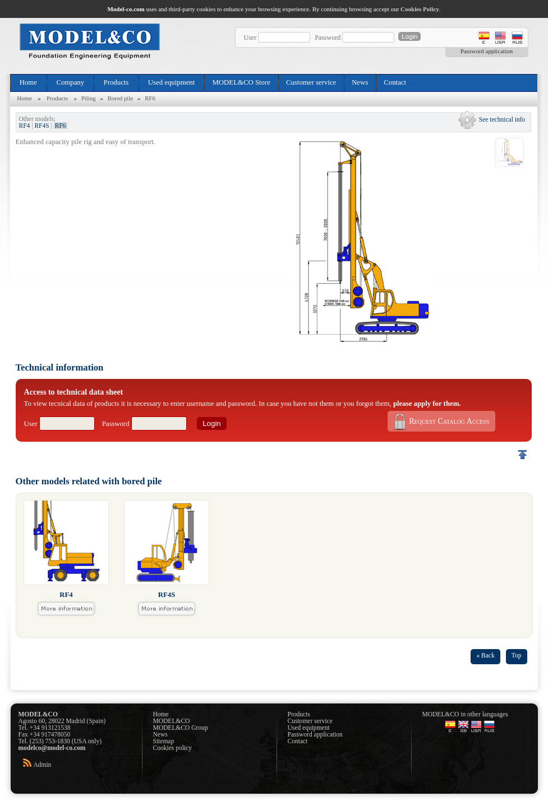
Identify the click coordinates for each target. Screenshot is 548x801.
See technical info (502, 119)
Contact (395, 82)
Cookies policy (172, 747)
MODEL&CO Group (180, 727)
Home (28, 82)
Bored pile (120, 98)
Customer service (311, 82)
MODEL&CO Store (241, 82)
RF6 (150, 98)
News (360, 82)
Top (517, 655)
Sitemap (163, 741)
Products (116, 82)
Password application (486, 51)
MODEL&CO (171, 720)
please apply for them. (427, 404)
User (250, 37)
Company (70, 82)
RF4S (41, 125)
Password (327, 37)
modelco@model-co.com (52, 747)
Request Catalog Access (440, 421)
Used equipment (171, 82)
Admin (42, 764)
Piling (88, 98)
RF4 (24, 125)
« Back (485, 655)
